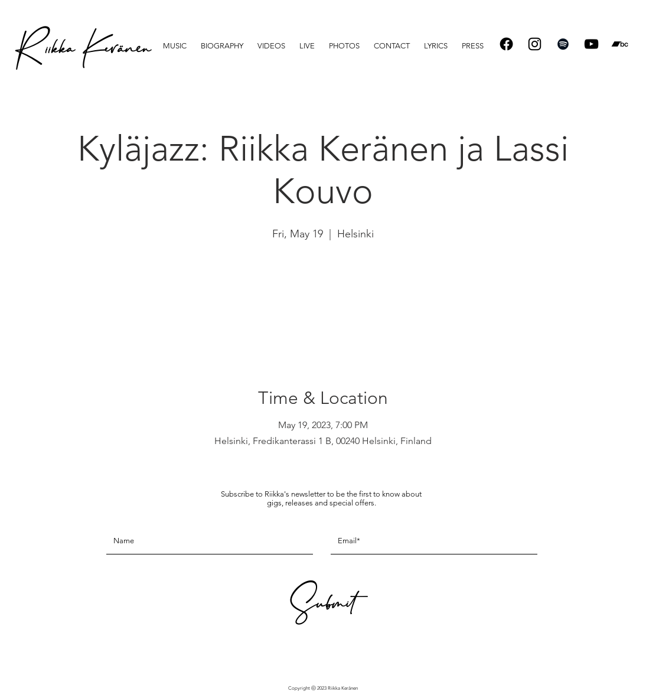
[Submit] (321, 607)
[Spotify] (563, 44)
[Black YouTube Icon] (591, 44)
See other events (323, 299)
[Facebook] (506, 44)
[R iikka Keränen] (82, 52)
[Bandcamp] (619, 44)
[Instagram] (534, 44)
